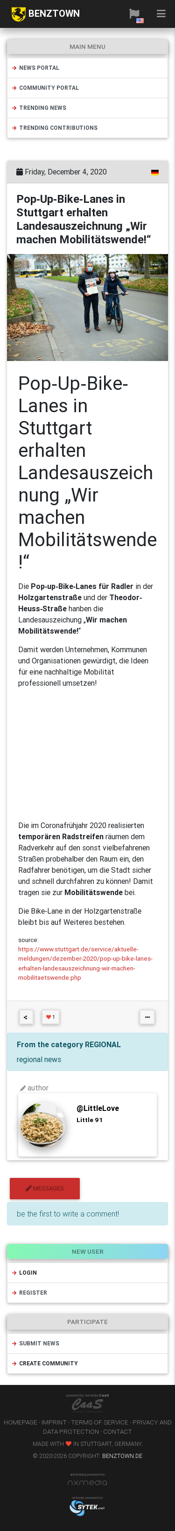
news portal (35, 67)
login (24, 1272)
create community (44, 1363)
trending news (38, 107)
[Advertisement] (87, 754)
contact (117, 1431)
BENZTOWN (45, 14)
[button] (134, 14)
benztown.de (122, 1455)
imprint (54, 1422)
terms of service (99, 1422)
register (29, 1292)
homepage (20, 1422)
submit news (35, 1343)
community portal (45, 87)
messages (45, 1188)
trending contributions (54, 127)
